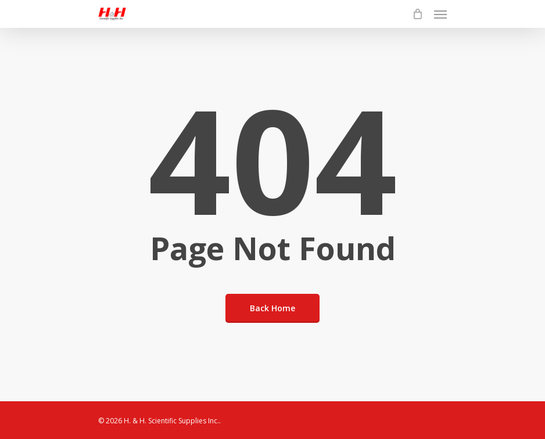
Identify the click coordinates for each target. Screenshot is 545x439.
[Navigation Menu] (440, 14)
